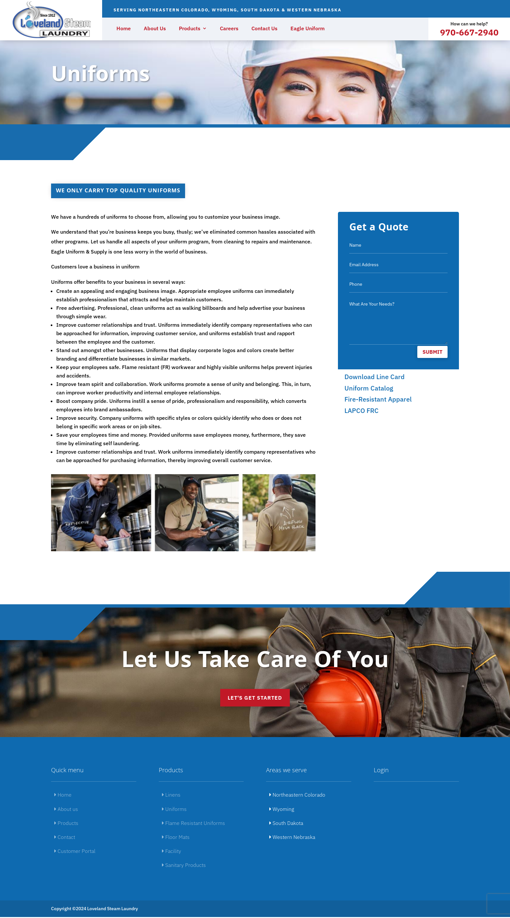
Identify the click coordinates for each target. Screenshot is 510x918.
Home (123, 29)
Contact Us (264, 29)
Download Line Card (374, 376)
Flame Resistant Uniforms (193, 824)
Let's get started (255, 698)
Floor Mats (176, 838)
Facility (171, 852)
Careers (229, 29)
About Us (155, 29)
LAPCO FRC (361, 410)
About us (66, 810)
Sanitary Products (184, 866)
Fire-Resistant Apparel (378, 399)
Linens (171, 795)
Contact (64, 838)
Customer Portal (74, 852)
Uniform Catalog (368, 388)
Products (189, 29)
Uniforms (174, 810)
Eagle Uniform (307, 29)
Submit (432, 352)
